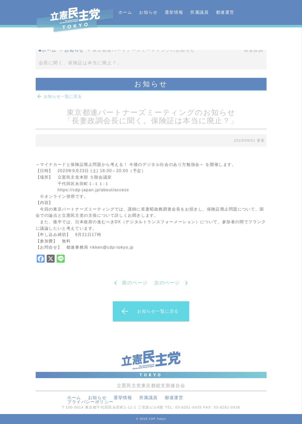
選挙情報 (174, 12)
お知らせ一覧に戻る (59, 96)
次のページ (167, 282)
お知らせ (148, 12)
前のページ (135, 282)
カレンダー (130, 37)
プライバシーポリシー (90, 402)
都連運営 (225, 12)
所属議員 (199, 12)
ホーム (125, 12)
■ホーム (47, 50)
